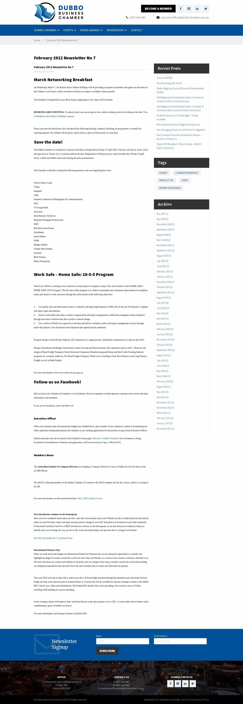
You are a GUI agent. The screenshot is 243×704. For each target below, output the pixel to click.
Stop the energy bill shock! (169, 83)
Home (37, 40)
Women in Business (170, 187)
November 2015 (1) (165, 281)
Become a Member (158, 8)
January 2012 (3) (165, 423)
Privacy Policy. (202, 699)
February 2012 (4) (165, 418)
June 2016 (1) (163, 266)
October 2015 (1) (164, 287)
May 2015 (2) (162, 313)
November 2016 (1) (165, 245)
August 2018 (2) (164, 234)
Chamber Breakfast (186, 172)
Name (99, 635)
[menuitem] (46, 30)
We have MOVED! (165, 77)
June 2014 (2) (163, 365)
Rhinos (163, 172)
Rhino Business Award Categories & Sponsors (178, 124)
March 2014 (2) (163, 376)
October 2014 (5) (164, 344)
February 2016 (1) (165, 271)
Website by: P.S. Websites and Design (162, 699)
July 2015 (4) (162, 302)
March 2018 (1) (163, 239)
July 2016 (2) (162, 260)
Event (184, 180)
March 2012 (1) (163, 412)
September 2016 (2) (166, 250)
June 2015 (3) (163, 308)
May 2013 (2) (162, 391)
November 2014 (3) (165, 339)
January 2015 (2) (165, 334)
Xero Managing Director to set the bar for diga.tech (181, 129)
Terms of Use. (187, 699)
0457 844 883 (138, 17)
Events (68, 30)
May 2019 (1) (162, 219)
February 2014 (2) (165, 381)
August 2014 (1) (164, 355)
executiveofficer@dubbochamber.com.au (185, 17)
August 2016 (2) (164, 255)
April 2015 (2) (163, 318)
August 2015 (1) (164, 297)
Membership (115, 30)
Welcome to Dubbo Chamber (105, 438)
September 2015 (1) (166, 292)
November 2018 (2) (165, 224)
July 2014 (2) (162, 360)
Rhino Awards (89, 30)
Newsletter (166, 180)
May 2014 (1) (162, 370)
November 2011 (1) (165, 428)
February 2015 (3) (165, 329)
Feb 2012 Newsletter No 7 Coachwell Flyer (53, 538)
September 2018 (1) (166, 229)
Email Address (161, 635)
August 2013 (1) (164, 386)
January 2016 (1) (165, 276)
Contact (137, 30)
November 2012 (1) (165, 407)
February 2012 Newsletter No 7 (62, 40)
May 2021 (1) (162, 213)
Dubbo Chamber (45, 30)
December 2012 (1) (165, 402)
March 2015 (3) (163, 323)
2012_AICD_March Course (90, 498)
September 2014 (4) (166, 350)
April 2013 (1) (163, 397)
